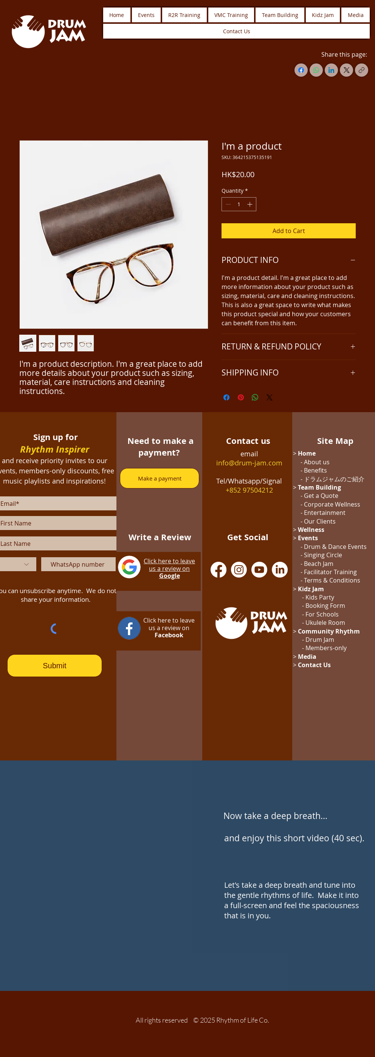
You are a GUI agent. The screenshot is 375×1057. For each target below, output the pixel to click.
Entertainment (325, 512)
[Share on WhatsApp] (255, 397)
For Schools (322, 614)
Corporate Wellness (332, 504)
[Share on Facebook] (226, 397)
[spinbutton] (239, 204)
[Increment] (250, 204)
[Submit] (54, 665)
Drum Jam (319, 639)
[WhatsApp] (316, 70)
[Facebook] (301, 70)
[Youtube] (259, 570)
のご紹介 (352, 479)
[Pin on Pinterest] (240, 397)
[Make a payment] (159, 478)
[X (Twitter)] (346, 70)
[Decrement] (227, 204)
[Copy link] (361, 70)
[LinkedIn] (331, 70)
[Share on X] (269, 397)
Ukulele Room (325, 622)
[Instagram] (239, 570)
